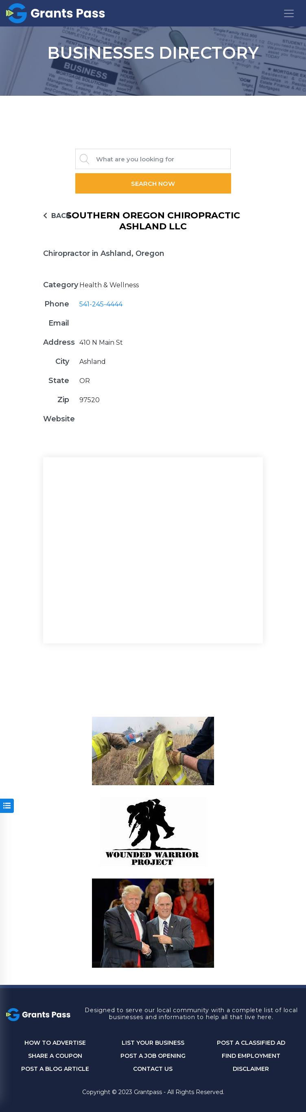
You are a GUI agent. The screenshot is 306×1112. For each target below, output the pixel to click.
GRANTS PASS (153, 106)
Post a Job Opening (153, 1056)
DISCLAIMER (251, 1069)
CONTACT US (153, 1069)
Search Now (153, 183)
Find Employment (251, 1056)
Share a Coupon (55, 1056)
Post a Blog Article (55, 1069)
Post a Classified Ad (251, 1042)
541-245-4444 (100, 304)
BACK (57, 216)
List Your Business (153, 1042)
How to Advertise (55, 1042)
